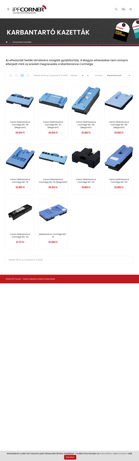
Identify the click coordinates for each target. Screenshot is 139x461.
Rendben (70, 457)
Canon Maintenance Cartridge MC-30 (20, 289)
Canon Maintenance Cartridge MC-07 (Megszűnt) (53, 123)
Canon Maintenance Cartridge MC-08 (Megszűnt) (86, 123)
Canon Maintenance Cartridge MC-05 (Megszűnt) (20, 123)
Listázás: (74, 75)
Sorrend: (99, 75)
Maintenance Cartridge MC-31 (54, 344)
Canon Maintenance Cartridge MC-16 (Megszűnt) (54, 234)
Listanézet (28, 75)
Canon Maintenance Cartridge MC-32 (20, 344)
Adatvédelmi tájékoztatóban (113, 453)
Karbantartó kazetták (22, 42)
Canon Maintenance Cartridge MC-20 (87, 234)
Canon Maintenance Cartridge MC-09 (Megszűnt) (20, 179)
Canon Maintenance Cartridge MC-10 (20, 234)
